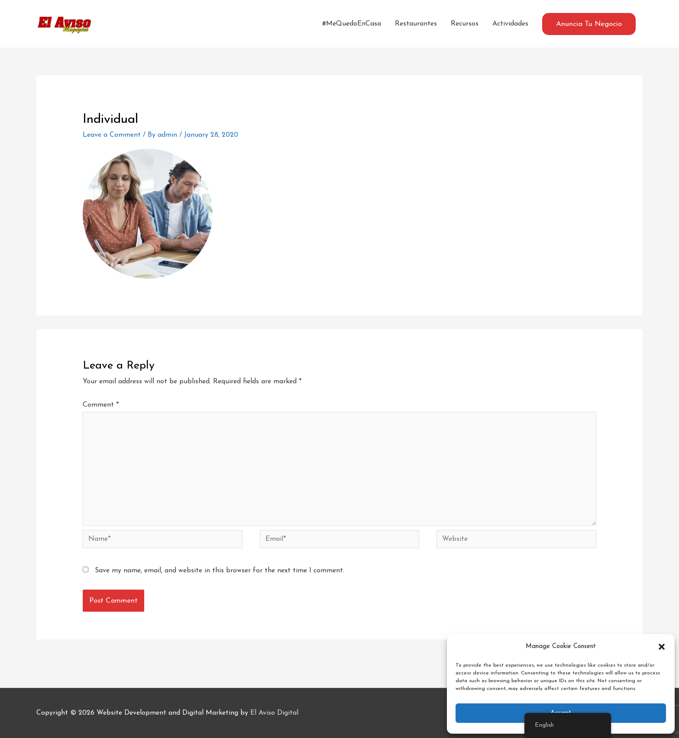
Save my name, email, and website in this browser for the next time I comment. (219, 570)
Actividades (510, 23)
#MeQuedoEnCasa (351, 23)
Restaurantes (416, 23)
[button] (661, 646)
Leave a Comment (112, 135)
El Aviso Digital (274, 712)
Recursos (465, 23)
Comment (101, 404)
